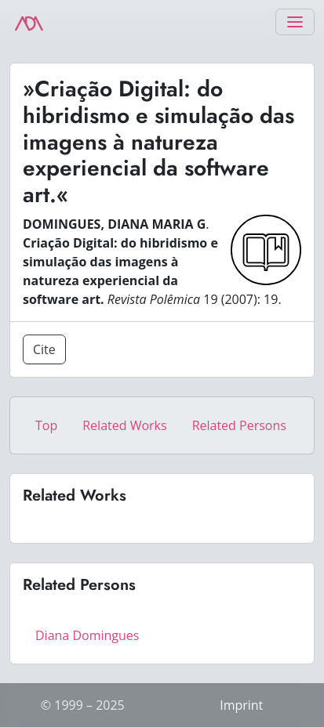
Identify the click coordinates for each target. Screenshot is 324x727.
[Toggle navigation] (295, 22)
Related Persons (239, 425)
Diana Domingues (87, 635)
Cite (44, 349)
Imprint (241, 705)
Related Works (124, 425)
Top (46, 425)
